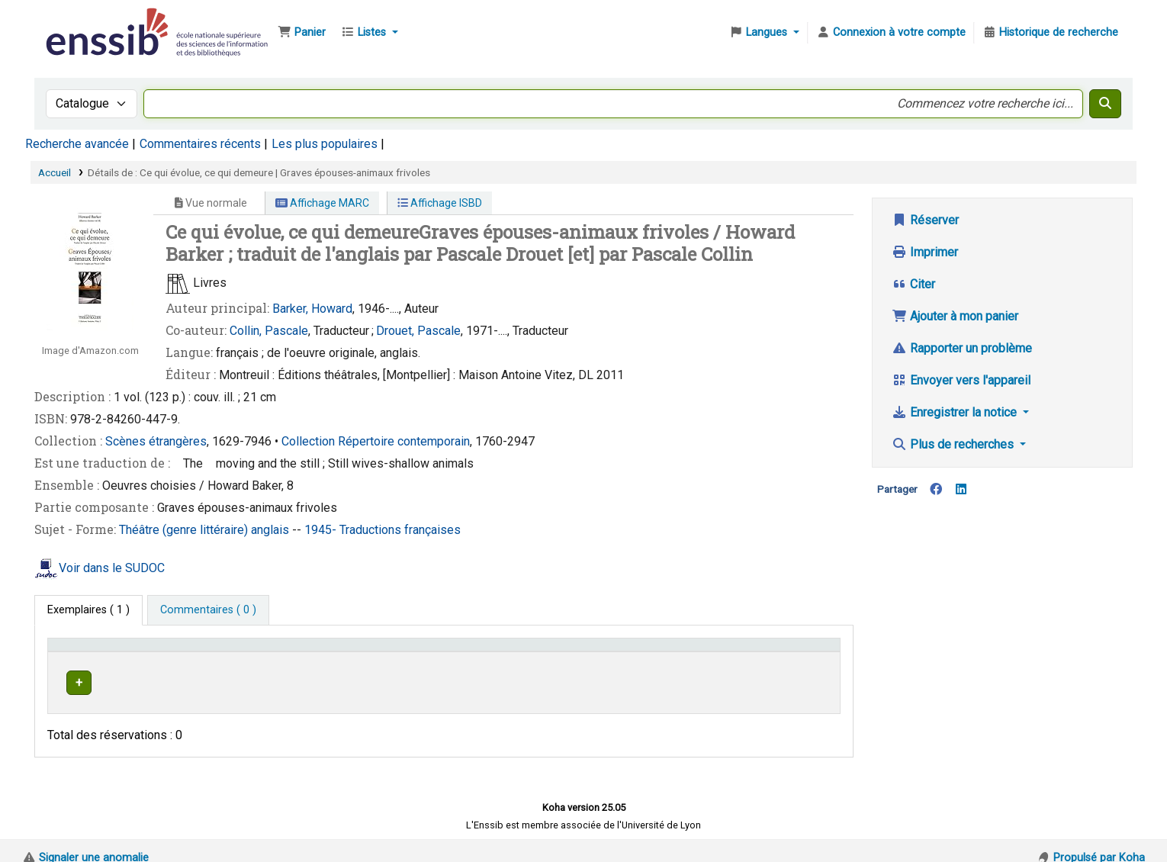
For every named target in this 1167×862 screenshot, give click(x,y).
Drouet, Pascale (418, 330)
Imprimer (925, 252)
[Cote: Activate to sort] (618, 651)
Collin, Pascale (269, 330)
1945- (321, 530)
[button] (302, 32)
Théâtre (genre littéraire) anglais (205, 530)
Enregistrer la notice (956, 412)
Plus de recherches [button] (954, 444)
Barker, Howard (312, 308)
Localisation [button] (388, 651)
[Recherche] (1105, 103)
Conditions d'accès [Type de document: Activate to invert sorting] (101, 651)
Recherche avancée (77, 144)
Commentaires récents (200, 144)
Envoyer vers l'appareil (961, 380)
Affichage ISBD (439, 203)
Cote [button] (510, 651)
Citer (913, 284)
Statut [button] (766, 651)
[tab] (208, 610)
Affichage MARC (322, 203)
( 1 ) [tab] (88, 609)
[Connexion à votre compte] (891, 32)
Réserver (925, 220)
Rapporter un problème (962, 348)
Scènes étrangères (156, 441)
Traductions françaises (400, 530)
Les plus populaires (325, 144)
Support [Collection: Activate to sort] (268, 651)
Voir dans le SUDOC (112, 568)
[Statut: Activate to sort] (792, 651)
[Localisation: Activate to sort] (422, 651)
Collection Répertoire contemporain (375, 441)
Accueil (54, 172)
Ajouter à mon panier (955, 316)
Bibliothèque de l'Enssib (81, 21)
